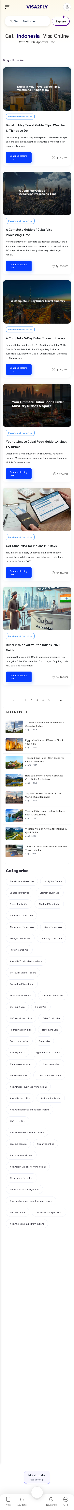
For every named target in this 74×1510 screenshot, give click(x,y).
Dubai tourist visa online (20, 116)
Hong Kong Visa (50, 1029)
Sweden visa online (19, 1041)
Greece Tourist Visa (19, 904)
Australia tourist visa (51, 1098)
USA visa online (17, 1212)
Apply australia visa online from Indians (29, 1109)
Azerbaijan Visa (17, 1052)
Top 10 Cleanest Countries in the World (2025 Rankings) (43, 795)
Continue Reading (18, 157)
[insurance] (51, 1501)
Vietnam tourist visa (49, 892)
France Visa (40, 1006)
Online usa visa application (49, 1212)
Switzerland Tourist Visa (22, 984)
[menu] (7, 7)
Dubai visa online (18, 1075)
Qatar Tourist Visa (51, 1018)
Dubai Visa (18, 60)
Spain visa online (45, 1143)
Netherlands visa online (21, 1178)
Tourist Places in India (21, 1029)
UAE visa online (17, 1121)
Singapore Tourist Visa (21, 995)
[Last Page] (61, 700)
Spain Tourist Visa (53, 926)
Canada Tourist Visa (19, 892)
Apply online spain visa (21, 1155)
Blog (6, 60)
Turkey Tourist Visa (19, 949)
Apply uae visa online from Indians (27, 1132)
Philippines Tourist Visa (21, 915)
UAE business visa (18, 1143)
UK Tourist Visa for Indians (23, 972)
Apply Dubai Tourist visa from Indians (28, 1086)
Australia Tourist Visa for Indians (26, 961)
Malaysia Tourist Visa (20, 938)
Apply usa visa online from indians (27, 1223)
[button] (67, 7)
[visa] (8, 1501)
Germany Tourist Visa (51, 938)
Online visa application (21, 1063)
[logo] (37, 7)
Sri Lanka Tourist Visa (52, 995)
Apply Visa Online (53, 881)
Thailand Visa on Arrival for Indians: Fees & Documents (45, 812)
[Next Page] (55, 700)
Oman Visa (44, 1041)
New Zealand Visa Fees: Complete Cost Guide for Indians (44, 777)
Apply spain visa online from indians (28, 1166)
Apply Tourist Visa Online (48, 1052)
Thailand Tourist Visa (49, 904)
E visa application (51, 1063)
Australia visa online (20, 1098)
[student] (22, 1501)
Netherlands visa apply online (24, 1189)
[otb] (65, 1501)
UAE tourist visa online (21, 1018)
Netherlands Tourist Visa (22, 926)
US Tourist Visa (17, 1006)
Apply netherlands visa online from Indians (31, 1200)
